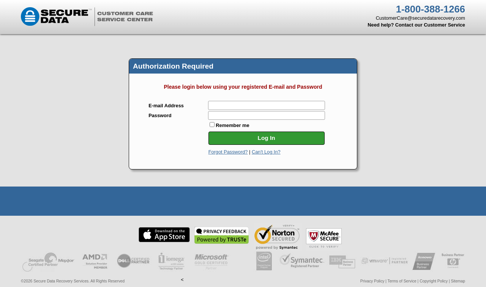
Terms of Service (402, 281)
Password (159, 115)
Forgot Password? (228, 152)
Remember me (229, 125)
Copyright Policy (434, 281)
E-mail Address (166, 106)
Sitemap (458, 281)
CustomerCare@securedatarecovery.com (420, 18)
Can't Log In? (266, 152)
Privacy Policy (372, 281)
